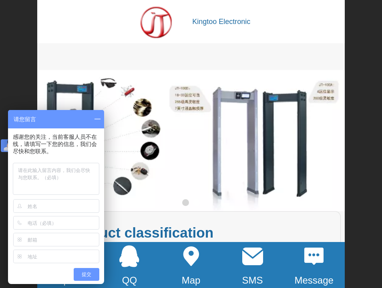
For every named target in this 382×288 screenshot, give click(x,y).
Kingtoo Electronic (221, 22)
